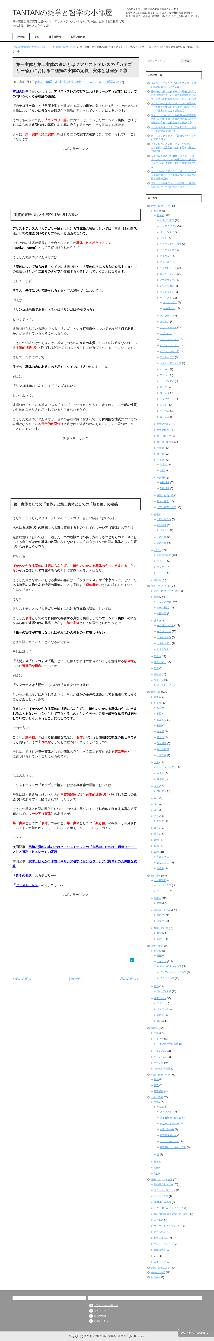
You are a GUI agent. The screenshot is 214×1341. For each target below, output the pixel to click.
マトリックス (161, 1196)
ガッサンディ (167, 381)
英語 (156, 1033)
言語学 (157, 674)
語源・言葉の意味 (160, 1267)
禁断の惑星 (160, 1249)
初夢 (159, 725)
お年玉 (160, 731)
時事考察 (158, 1091)
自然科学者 (160, 880)
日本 (156, 668)
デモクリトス (167, 291)
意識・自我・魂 (165, 495)
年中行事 (155, 692)
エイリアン (160, 1261)
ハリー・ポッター (169, 1123)
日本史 (157, 656)
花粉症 (160, 1015)
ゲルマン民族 (164, 637)
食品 (159, 1021)
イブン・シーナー (169, 345)
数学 (159, 932)
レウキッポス (167, 285)
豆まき (160, 773)
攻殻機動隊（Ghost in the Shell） (172, 1214)
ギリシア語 (160, 1056)
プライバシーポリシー (106, 1305)
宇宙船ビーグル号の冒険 (173, 1147)
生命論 (160, 447)
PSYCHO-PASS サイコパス (169, 1208)
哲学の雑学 (163, 501)
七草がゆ (161, 755)
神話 (156, 596)
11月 (156, 845)
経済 (156, 1085)
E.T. (156, 1255)
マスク (160, 1003)
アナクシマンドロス (170, 244)
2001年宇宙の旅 (162, 1202)
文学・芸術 (157, 1097)
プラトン (164, 321)
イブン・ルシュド (169, 351)
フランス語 (160, 1050)
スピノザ (164, 393)
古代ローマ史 (164, 631)
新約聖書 (161, 543)
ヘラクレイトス (168, 268)
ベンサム (164, 530)
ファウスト (166, 1111)
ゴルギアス (169, 308)
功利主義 (161, 525)
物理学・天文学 (162, 910)
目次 (36, 36)
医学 (156, 950)
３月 (156, 786)
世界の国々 (160, 662)
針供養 (160, 779)
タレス (163, 238)
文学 (156, 1102)
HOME (21, 36)
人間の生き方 (164, 519)
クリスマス (163, 862)
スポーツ (158, 680)
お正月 (157, 702)
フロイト (161, 561)
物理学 (160, 915)
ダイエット (163, 1009)
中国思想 (164, 482)
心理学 (157, 550)
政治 (156, 1079)
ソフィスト (166, 297)
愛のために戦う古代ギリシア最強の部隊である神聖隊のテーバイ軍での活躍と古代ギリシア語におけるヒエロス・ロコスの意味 (173, 95)
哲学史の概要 (164, 424)
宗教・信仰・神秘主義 (166, 590)
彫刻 (156, 1173)
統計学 (160, 938)
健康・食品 (160, 998)
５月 (156, 804)
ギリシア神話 (164, 601)
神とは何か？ (164, 436)
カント (163, 405)
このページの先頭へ (197, 1333)
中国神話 (161, 613)
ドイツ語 (158, 1039)
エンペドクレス (168, 273)
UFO (162, 470)
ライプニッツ (167, 399)
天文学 (160, 921)
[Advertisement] (76, 179)
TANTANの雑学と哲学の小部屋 (62, 13)
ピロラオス (166, 262)
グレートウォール (163, 1243)
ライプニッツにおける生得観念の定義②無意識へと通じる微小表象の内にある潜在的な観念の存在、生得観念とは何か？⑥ (173, 119)
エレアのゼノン (168, 226)
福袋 (159, 707)
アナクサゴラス (168, 279)
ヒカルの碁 (160, 1232)
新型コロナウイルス (170, 966)
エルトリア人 (164, 643)
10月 (156, 840)
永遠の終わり (167, 1129)
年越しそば (163, 856)
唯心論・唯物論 (165, 442)
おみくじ (161, 719)
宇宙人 (163, 464)
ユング (160, 567)
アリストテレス (94, 82)
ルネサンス (163, 649)
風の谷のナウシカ (163, 1184)
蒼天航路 (158, 1220)
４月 (156, 798)
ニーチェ (164, 416)
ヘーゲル (164, 411)
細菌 (159, 955)
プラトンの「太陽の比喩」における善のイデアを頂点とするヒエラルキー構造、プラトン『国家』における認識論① (173, 107)
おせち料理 (163, 749)
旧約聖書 (161, 537)
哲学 (67, 82)
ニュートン (163, 891)
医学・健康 (157, 946)
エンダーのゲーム (169, 1141)
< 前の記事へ (22, 979)
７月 (156, 816)
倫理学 (157, 514)
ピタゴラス (166, 256)
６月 (156, 810)
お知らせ (155, 1277)
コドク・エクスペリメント (168, 1226)
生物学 (157, 898)
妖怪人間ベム (161, 1238)
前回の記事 (20, 91)
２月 (156, 762)
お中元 (160, 820)
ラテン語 (158, 1062)
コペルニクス (164, 885)
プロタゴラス (170, 302)
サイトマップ (101, 1310)
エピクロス (166, 333)
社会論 (160, 453)
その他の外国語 (162, 1068)
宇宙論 (160, 459)
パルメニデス (167, 220)
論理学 (157, 580)
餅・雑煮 (161, 743)
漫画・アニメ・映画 (161, 1179)
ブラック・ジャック (164, 1190)
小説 (159, 1106)
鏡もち (160, 737)
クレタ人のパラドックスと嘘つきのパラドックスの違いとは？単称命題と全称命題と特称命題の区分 (173, 175)
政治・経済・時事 (160, 1074)
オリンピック (164, 685)
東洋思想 (161, 477)
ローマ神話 (163, 607)
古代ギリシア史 (165, 625)
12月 (156, 851)
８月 (156, 828)
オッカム (164, 369)
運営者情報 (55, 36)
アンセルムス (167, 357)
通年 (156, 697)
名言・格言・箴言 (166, 507)
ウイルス (161, 961)
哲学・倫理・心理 (49, 82)
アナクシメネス (168, 250)
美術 (156, 1161)
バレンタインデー (166, 767)
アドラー (161, 573)
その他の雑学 (158, 1272)
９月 (156, 834)
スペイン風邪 (164, 991)
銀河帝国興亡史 (168, 1135)
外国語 (154, 1028)
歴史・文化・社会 (160, 586)
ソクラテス (166, 315)
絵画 (156, 1167)
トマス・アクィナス (170, 363)
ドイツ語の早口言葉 (167, 1043)
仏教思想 (164, 488)
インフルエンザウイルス (173, 972)
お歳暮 (160, 868)
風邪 (156, 986)
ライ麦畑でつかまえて (172, 1117)
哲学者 (76, 82)
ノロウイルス (167, 978)
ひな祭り (161, 791)
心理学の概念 (164, 555)
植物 (159, 903)
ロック (163, 387)
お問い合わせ (78, 36)
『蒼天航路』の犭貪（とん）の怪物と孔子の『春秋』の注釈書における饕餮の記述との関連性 (173, 148)
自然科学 (155, 875)
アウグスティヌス (169, 339)
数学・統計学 (161, 928)
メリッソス (166, 232)
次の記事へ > (129, 979)
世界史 (157, 620)
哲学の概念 (115, 82)
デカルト (164, 375)
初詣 (159, 713)
